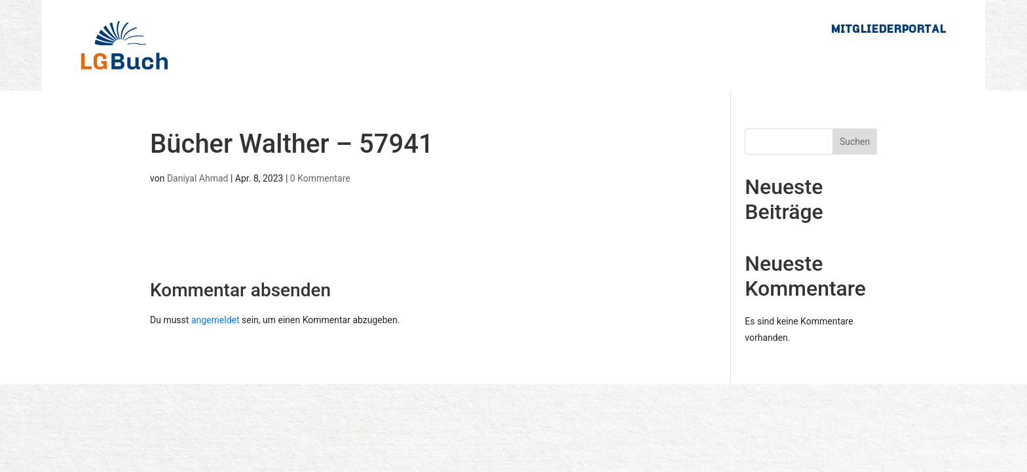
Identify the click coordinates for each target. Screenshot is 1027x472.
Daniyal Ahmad (198, 178)
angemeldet (215, 320)
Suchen (855, 141)
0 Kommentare (320, 178)
